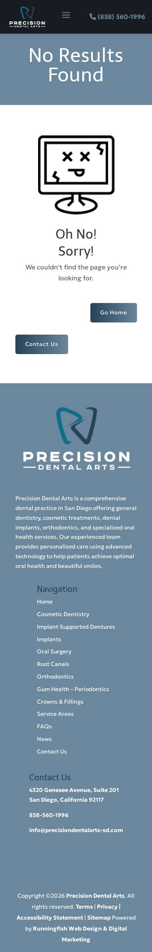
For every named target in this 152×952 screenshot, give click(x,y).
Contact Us (41, 344)
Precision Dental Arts (95, 895)
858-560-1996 (49, 815)
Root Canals (53, 664)
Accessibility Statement (50, 917)
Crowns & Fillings (60, 701)
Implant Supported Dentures (76, 626)
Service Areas (55, 713)
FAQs (44, 726)
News (44, 739)
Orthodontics (55, 676)
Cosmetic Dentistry (63, 614)
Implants (49, 639)
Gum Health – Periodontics (73, 689)
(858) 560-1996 (121, 17)
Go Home (113, 312)
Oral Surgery (54, 651)
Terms (84, 906)
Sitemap (99, 917)
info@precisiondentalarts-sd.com (76, 830)
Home (45, 601)
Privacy (107, 906)
